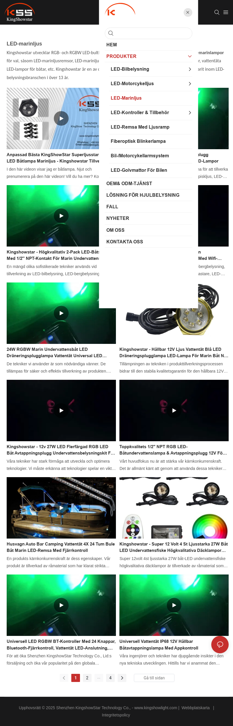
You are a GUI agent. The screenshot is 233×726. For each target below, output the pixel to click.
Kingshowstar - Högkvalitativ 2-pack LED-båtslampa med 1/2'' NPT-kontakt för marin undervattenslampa (60, 255)
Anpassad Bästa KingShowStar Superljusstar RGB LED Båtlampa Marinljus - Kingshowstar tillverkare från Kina (58, 158)
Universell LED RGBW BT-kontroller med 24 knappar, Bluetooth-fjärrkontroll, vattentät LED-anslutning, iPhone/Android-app (61, 645)
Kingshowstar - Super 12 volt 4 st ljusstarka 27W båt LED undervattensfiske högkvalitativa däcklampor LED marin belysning (173, 547)
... (98, 677)
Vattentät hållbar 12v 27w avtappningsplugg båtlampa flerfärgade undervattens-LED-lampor (169, 158)
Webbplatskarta (196, 707)
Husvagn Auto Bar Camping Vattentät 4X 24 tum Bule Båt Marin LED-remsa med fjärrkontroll (61, 547)
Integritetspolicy (116, 715)
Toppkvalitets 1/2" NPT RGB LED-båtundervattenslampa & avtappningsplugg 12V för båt (171, 450)
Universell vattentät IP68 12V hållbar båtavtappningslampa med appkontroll (158, 644)
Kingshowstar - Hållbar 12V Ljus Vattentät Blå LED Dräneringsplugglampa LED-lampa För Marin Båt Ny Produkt (172, 353)
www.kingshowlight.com (156, 707)
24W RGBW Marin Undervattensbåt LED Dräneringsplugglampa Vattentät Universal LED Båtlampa (54, 353)
